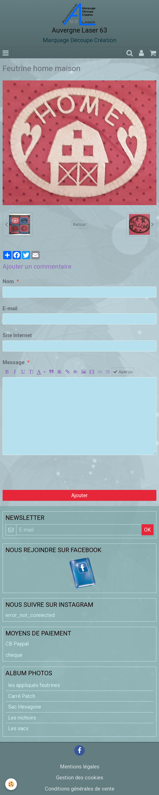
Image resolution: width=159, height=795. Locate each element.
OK (147, 530)
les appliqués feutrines (34, 685)
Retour (79, 224)
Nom (8, 281)
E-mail (10, 308)
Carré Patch (21, 696)
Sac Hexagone (24, 707)
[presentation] (42, 472)
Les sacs (18, 728)
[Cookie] (11, 784)
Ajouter (79, 495)
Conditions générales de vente (79, 789)
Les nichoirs (22, 718)
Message (14, 362)
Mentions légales (79, 767)
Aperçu (122, 371)
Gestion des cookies (79, 777)
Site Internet (17, 335)
